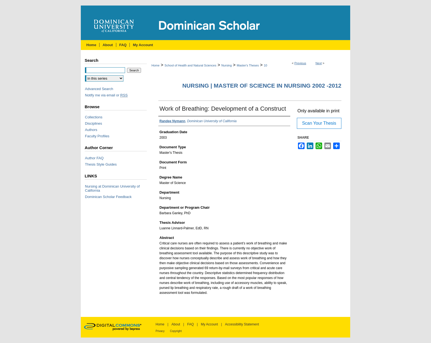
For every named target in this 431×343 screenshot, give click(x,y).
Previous (300, 63)
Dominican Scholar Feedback (108, 197)
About (176, 324)
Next (319, 63)
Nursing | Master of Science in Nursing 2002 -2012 (261, 85)
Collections (94, 117)
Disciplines (93, 123)
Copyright (176, 331)
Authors (91, 130)
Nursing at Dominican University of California (112, 188)
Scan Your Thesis (319, 123)
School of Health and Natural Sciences (190, 65)
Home (155, 65)
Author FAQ (94, 158)
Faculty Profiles (97, 136)
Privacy (160, 331)
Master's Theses (248, 65)
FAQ (190, 324)
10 (265, 65)
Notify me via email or (106, 95)
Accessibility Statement (242, 324)
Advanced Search (99, 89)
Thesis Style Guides (101, 164)
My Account (209, 324)
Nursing (226, 65)
